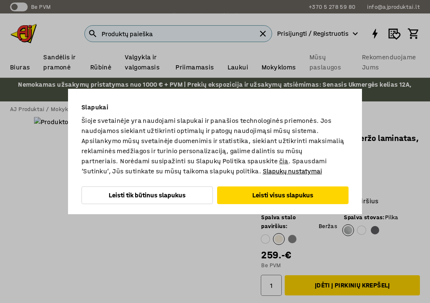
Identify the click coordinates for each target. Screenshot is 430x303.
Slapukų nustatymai (292, 171)
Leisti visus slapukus (282, 195)
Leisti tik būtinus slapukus (147, 195)
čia (283, 161)
